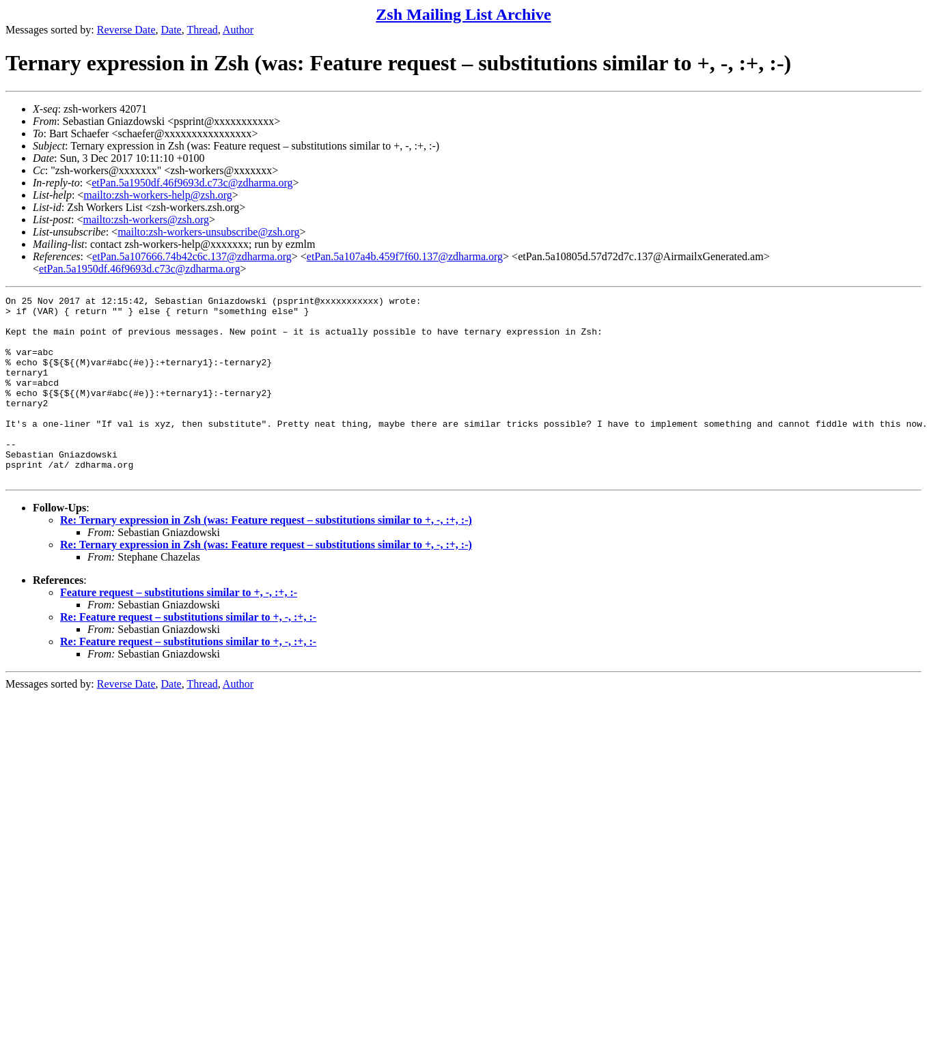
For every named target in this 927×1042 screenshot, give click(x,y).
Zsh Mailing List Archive (463, 14)
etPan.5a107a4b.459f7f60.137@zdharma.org (405, 256)
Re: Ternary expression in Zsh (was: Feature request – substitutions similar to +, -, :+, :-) (266, 557)
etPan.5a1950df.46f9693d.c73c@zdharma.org (192, 182)
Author (238, 30)
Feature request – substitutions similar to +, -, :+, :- (178, 629)
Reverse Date (126, 30)
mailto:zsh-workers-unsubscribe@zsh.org (208, 232)
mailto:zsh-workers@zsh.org (146, 219)
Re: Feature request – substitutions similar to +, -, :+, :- (188, 654)
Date (171, 30)
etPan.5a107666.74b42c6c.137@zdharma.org (192, 256)
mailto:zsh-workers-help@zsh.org (157, 195)
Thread (201, 30)
